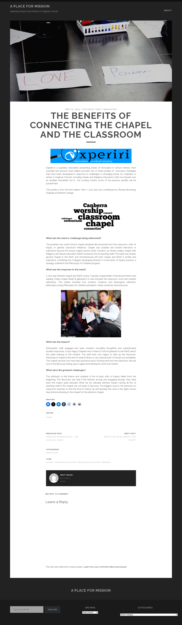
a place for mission (30, 6)
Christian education (66, 456)
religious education (89, 456)
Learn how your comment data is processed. (105, 560)
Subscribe (52, 603)
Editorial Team (91, 103)
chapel (49, 456)
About (168, 6)
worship (105, 456)
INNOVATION (111, 103)
